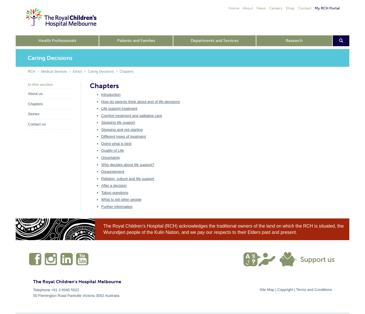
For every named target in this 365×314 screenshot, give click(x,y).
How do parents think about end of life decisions (140, 102)
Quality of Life (112, 150)
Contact (304, 8)
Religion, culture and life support (127, 179)
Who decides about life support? (127, 165)
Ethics (77, 72)
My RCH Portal (327, 8)
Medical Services (54, 72)
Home (234, 8)
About (248, 8)
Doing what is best (116, 143)
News (261, 8)
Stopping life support (118, 122)
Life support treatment (119, 108)
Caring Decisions (101, 72)
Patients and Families (136, 40)
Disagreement (112, 171)
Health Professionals (57, 40)
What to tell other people (121, 199)
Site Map (266, 289)
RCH (31, 72)
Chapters (126, 72)
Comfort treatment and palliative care (131, 116)
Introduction (111, 94)
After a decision (114, 185)
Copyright (285, 289)
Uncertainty (110, 157)
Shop (290, 8)
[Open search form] (341, 40)
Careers (275, 8)
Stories (33, 114)
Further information (117, 206)
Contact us (37, 124)
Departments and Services (214, 40)
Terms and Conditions (314, 289)
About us (35, 94)
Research (294, 40)
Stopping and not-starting (122, 129)
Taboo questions (114, 193)
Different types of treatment (123, 136)
